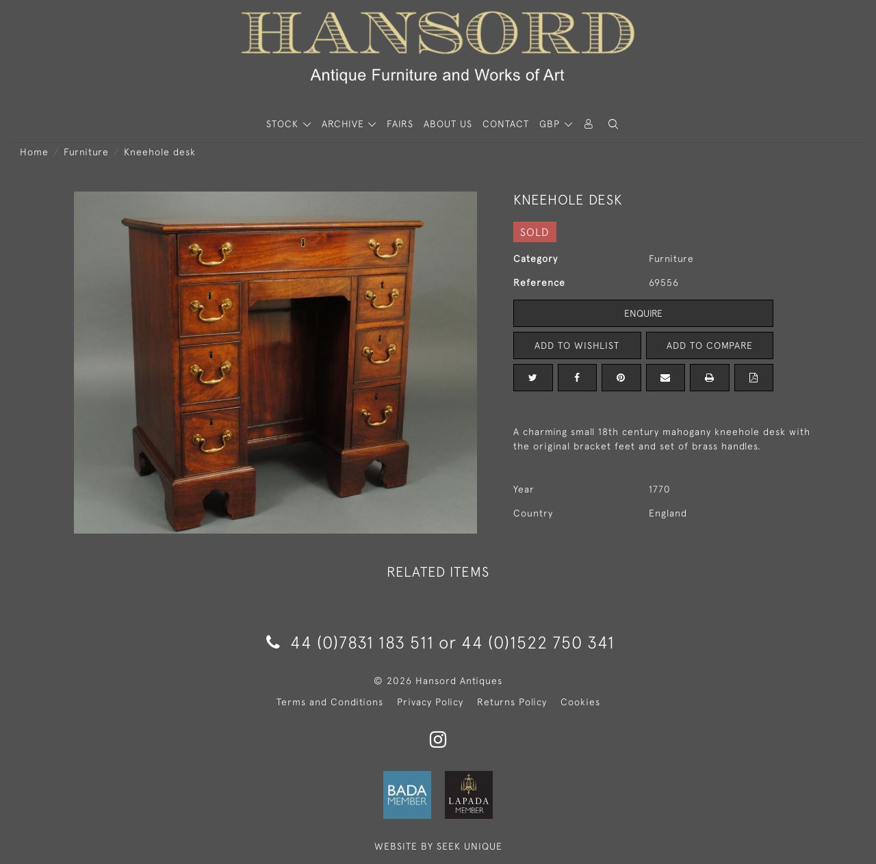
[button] (613, 124)
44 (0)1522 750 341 (538, 642)
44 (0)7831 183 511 (350, 642)
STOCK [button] (284, 123)
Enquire (643, 313)
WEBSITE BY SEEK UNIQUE (438, 846)
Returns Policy (512, 701)
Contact (505, 123)
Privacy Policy (430, 701)
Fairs (400, 123)
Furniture (86, 151)
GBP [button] (551, 123)
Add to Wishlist (576, 345)
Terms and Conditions (329, 701)
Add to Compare (710, 345)
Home (34, 151)
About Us (448, 123)
